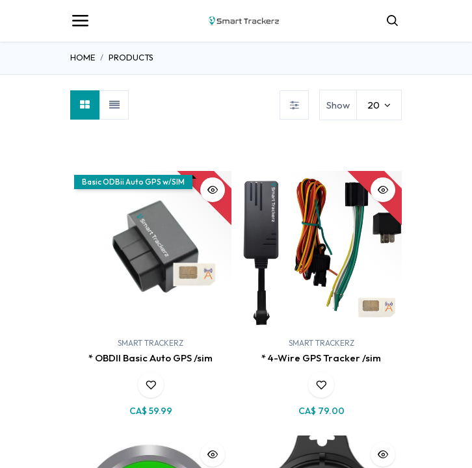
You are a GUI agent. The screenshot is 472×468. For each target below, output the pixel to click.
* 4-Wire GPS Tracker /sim (321, 358)
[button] (212, 189)
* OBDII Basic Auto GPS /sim (150, 358)
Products (131, 57)
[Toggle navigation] (80, 21)
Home (82, 57)
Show (338, 105)
